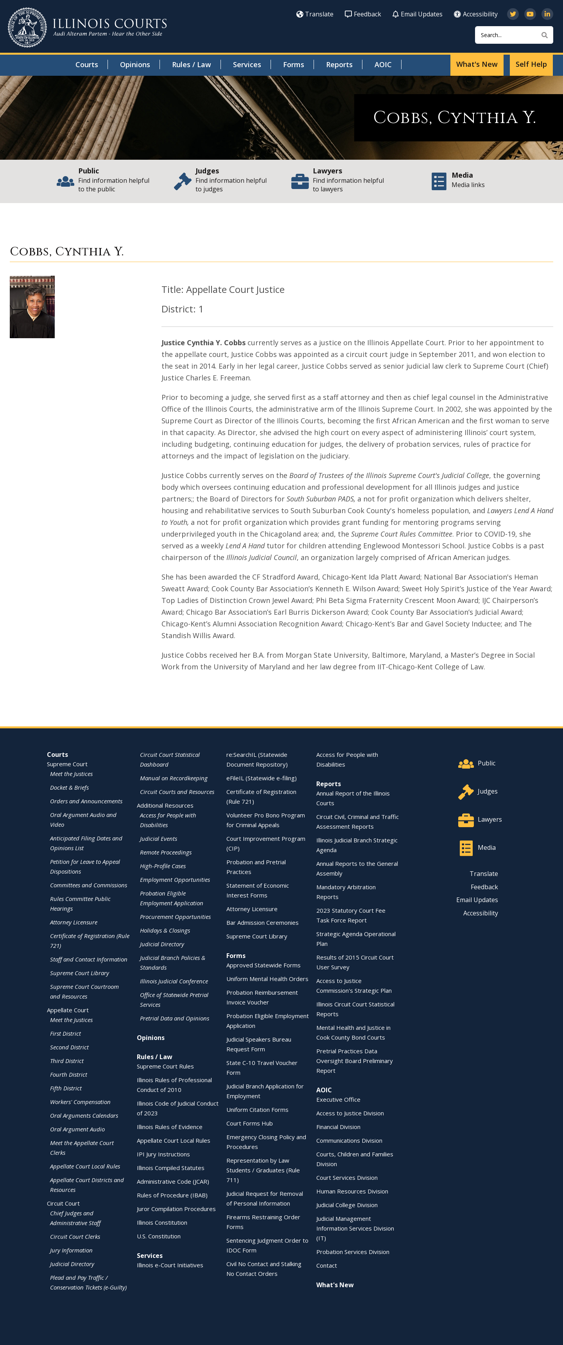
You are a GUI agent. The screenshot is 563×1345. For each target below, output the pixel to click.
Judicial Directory (72, 1264)
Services (247, 64)
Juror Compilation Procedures (176, 1209)
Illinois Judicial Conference (174, 981)
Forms (293, 64)
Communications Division (349, 1140)
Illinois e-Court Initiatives (170, 1265)
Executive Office (338, 1099)
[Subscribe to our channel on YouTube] (530, 14)
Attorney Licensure (73, 922)
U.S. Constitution (159, 1236)
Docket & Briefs (69, 787)
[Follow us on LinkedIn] (547, 14)
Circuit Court (63, 1203)
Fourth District (68, 1074)
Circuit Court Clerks (75, 1236)
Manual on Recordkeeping (174, 778)
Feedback (363, 14)
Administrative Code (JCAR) (173, 1181)
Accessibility (476, 14)
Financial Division (338, 1127)
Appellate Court (68, 1010)
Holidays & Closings (165, 930)
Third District (67, 1061)
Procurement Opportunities (175, 916)
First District (65, 1033)
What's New (477, 64)
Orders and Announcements (86, 801)
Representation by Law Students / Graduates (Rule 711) (263, 1170)
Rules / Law (191, 64)
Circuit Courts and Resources (177, 792)
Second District (69, 1047)
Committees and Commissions (88, 885)
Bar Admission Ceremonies (262, 922)
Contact (326, 1265)
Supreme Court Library (79, 973)
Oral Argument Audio (77, 1129)
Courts (86, 64)
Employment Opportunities (175, 879)
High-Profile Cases (163, 866)
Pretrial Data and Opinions (174, 1018)
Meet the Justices (71, 774)
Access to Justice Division (350, 1113)
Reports (339, 64)
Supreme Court (67, 764)
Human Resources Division (352, 1191)
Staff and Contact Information (88, 959)
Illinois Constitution (162, 1222)
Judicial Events (158, 838)
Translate (314, 14)
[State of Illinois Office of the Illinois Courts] (87, 27)
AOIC (383, 64)
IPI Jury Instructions (163, 1154)
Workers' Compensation (80, 1102)
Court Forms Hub (249, 1123)
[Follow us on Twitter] (513, 14)
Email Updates (418, 14)
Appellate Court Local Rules (85, 1166)
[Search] (514, 35)
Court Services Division (347, 1177)
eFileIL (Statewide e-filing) (261, 778)
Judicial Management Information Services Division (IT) (355, 1228)
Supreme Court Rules (165, 1066)
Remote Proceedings (166, 852)
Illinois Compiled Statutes (170, 1168)
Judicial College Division (347, 1205)
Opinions (135, 64)
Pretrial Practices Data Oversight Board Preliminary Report (354, 1060)
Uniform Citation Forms (257, 1109)
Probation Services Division (352, 1252)
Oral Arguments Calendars (84, 1115)
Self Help (531, 64)
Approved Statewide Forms (263, 965)
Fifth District (66, 1088)
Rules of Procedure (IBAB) (172, 1195)
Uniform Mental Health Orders (267, 979)
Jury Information (71, 1250)
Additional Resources (165, 805)
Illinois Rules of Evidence (170, 1127)
